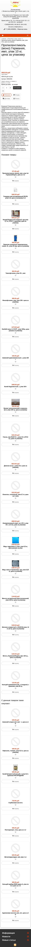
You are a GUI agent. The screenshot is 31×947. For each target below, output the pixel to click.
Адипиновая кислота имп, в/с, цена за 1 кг (15, 913)
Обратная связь (22, 29)
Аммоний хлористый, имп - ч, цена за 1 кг (15, 722)
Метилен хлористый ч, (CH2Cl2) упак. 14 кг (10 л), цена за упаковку (15, 628)
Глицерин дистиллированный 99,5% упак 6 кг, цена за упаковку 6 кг (15, 197)
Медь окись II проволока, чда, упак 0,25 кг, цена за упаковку (15, 570)
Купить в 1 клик (5, 83)
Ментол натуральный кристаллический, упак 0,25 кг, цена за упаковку (15, 599)
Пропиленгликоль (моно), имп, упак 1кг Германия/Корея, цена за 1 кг (15, 174)
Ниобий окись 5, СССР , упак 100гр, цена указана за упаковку (15, 329)
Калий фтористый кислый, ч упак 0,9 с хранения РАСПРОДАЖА (16, 774)
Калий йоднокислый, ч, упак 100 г (15, 386)
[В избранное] (3, 91)
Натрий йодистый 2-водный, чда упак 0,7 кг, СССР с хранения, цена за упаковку (15, 221)
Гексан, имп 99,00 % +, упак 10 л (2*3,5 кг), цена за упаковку (15, 437)
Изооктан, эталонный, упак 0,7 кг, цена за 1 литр (15, 495)
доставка (4, 74)
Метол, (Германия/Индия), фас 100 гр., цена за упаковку (15, 656)
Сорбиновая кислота (15, 802)
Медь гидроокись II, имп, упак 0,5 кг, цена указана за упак (15, 547)
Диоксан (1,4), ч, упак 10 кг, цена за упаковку (15, 466)
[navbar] (27, 35)
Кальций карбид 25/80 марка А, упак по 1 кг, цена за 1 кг (15, 885)
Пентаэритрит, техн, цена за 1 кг (15, 830)
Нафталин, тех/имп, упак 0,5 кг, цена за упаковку (16, 751)
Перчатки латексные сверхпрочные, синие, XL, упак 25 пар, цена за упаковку (15, 245)
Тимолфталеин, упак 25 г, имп (16, 273)
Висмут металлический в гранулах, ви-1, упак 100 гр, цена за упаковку (15, 409)
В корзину (17, 87)
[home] (2, 35)
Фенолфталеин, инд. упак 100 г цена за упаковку (15, 301)
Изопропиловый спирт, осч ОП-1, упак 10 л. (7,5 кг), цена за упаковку (15, 524)
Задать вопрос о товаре (8, 81)
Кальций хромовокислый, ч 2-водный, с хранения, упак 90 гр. (15, 685)
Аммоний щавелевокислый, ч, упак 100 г (15, 358)
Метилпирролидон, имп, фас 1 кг (15, 857)
